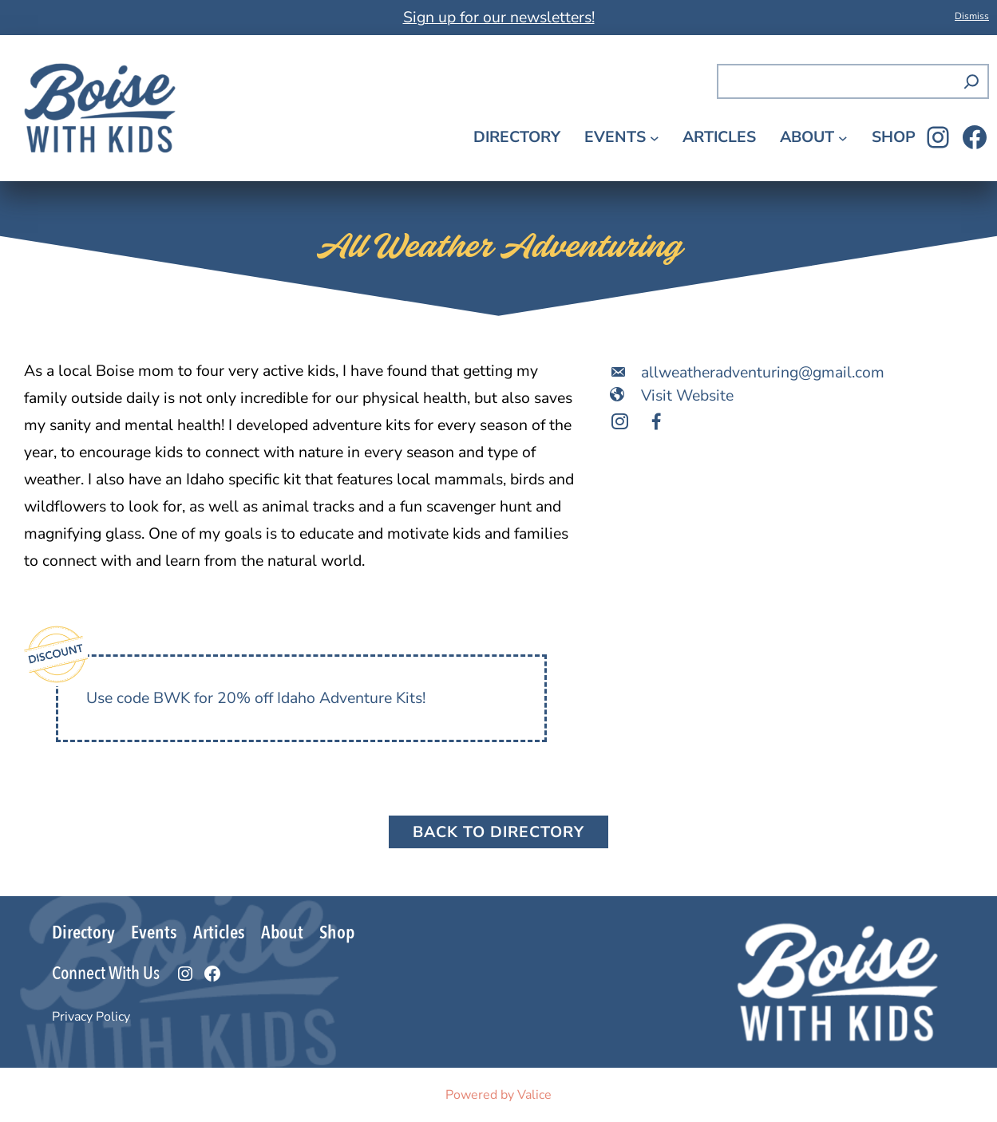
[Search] (971, 81)
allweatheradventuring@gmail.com (762, 372)
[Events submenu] (654, 137)
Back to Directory (498, 832)
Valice (534, 1095)
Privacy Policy (91, 1016)
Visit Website (687, 395)
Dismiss (972, 16)
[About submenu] (843, 137)
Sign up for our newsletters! (499, 17)
